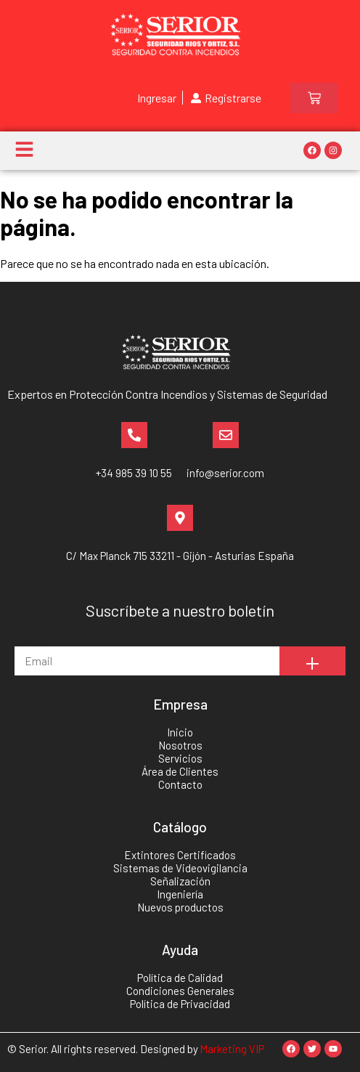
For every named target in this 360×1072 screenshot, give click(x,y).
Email (28, 639)
